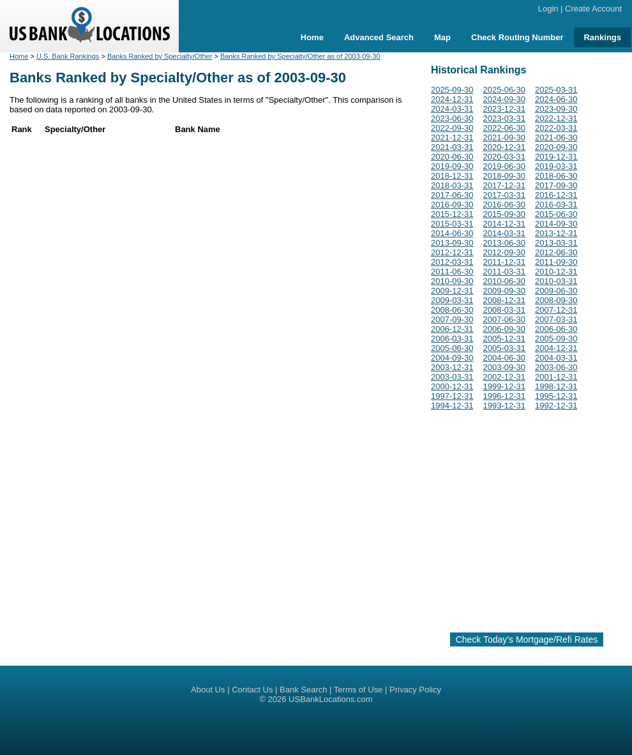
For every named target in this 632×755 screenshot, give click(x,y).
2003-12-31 (452, 367)
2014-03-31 (504, 233)
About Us (208, 689)
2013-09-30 (452, 243)
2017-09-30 (556, 185)
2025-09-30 (452, 89)
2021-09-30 (504, 137)
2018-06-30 (556, 176)
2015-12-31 (452, 214)
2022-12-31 (556, 118)
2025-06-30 (504, 89)
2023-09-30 (556, 109)
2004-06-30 (504, 358)
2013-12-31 (556, 233)
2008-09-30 (556, 300)
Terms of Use (358, 689)
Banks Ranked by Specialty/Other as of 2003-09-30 (300, 56)
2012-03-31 (452, 262)
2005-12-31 (504, 338)
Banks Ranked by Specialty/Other (159, 56)
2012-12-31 (452, 252)
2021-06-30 (556, 137)
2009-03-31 (452, 300)
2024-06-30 (556, 99)
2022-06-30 (504, 128)
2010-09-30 (452, 281)
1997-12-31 (452, 396)
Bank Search (303, 689)
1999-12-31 (504, 386)
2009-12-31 (452, 290)
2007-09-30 (452, 319)
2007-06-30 (504, 319)
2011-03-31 (504, 271)
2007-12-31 (556, 310)
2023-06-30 (452, 118)
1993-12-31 (504, 405)
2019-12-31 (556, 156)
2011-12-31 (504, 262)
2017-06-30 (452, 195)
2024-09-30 (504, 99)
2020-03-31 (504, 156)
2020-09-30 (556, 147)
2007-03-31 (556, 319)
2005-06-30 (452, 348)
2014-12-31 (504, 223)
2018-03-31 (452, 185)
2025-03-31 (556, 89)
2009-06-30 (556, 290)
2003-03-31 (452, 377)
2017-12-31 (504, 185)
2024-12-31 (452, 99)
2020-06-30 (452, 156)
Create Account (593, 8)
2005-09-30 (556, 338)
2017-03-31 (504, 195)
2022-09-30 (452, 128)
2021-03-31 (452, 147)
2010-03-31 (556, 281)
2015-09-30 (504, 214)
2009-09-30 (504, 290)
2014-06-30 (452, 233)
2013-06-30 (504, 243)
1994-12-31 (452, 405)
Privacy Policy (415, 689)
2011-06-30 (452, 271)
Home (312, 37)
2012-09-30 (504, 252)
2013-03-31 (556, 243)
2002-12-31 (504, 377)
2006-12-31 (452, 329)
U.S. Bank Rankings (67, 56)
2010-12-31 (556, 271)
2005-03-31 (504, 348)
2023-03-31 (504, 118)
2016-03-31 (556, 204)
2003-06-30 (556, 367)
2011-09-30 (556, 262)
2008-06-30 (452, 310)
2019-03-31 (556, 166)
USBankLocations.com (331, 699)
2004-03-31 (556, 358)
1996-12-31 (504, 396)
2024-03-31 (452, 109)
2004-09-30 (452, 358)
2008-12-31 (504, 300)
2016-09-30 (452, 204)
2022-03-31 (556, 128)
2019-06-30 (504, 166)
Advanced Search (379, 37)
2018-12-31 (452, 176)
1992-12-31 (556, 405)
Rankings (602, 37)
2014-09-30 (556, 223)
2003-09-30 (504, 367)
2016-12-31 (556, 195)
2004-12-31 (556, 348)
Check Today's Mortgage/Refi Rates (527, 639)
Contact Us (252, 689)
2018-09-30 (504, 176)
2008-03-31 (504, 310)
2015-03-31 (452, 223)
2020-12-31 (504, 147)
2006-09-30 (504, 329)
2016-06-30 (504, 204)
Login (548, 8)
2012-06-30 (556, 252)
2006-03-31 (452, 338)
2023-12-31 (504, 109)
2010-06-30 (504, 281)
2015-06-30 (556, 214)
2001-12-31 (556, 377)
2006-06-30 (556, 329)
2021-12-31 (452, 137)
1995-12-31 (556, 396)
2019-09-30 (452, 166)
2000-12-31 (452, 386)
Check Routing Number (517, 37)
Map (442, 37)
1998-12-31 (556, 386)
